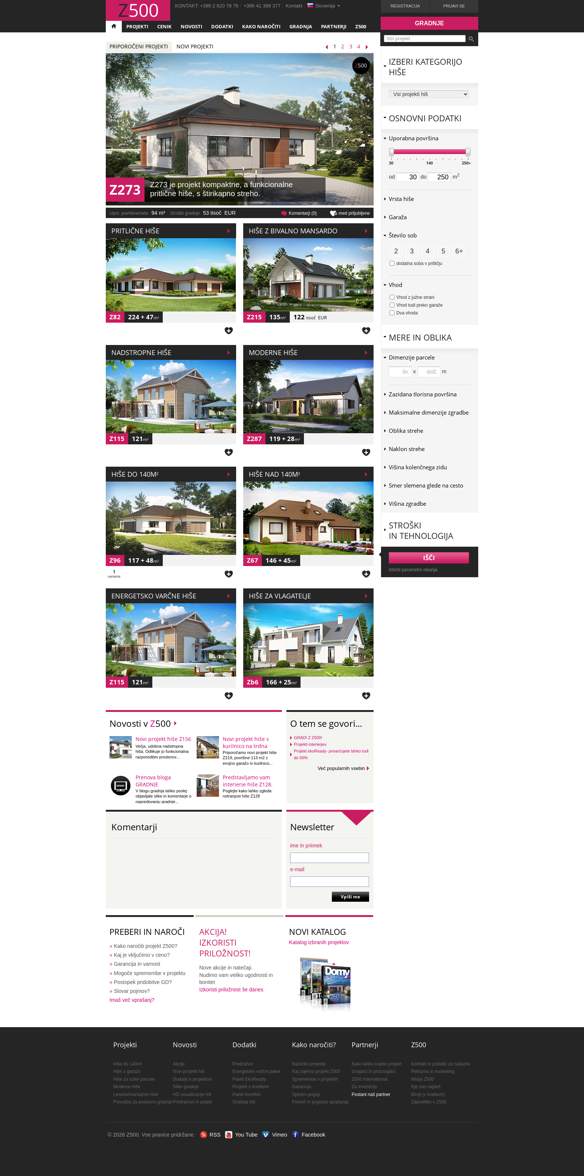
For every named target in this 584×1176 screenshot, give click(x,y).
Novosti (191, 26)
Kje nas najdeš (426, 1086)
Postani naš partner (371, 1094)
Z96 (115, 560)
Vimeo (279, 1135)
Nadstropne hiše (141, 352)
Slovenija (325, 6)
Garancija (301, 1086)
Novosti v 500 (140, 723)
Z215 (254, 317)
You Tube (246, 1135)
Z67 (252, 560)
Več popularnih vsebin (341, 768)
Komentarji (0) (303, 213)
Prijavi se (453, 6)
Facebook (313, 1135)
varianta (114, 574)
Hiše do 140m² (134, 474)
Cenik (164, 26)
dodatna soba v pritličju (416, 263)
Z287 (254, 438)
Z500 (360, 26)
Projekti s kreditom (250, 1086)
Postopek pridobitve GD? (143, 982)
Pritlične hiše (135, 230)
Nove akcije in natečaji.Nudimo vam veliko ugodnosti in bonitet (236, 975)
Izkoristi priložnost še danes (231, 990)
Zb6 (252, 682)
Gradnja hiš (243, 1102)
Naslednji (369, 47)
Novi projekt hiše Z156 (163, 738)
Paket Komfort (246, 1094)
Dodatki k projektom (192, 1079)
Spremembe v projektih (315, 1079)
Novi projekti (195, 46)
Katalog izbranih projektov (319, 942)
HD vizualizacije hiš (192, 1094)
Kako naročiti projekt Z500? (145, 946)
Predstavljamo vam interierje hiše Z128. (248, 781)
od (404, 177)
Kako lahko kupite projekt (377, 1064)
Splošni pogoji (306, 1094)
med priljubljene (354, 213)
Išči (471, 39)
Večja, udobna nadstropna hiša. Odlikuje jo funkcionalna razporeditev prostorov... (162, 751)
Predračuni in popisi (192, 1102)
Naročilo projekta (309, 1064)
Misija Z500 (422, 1079)
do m (439, 177)
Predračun (242, 1064)
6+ (459, 251)
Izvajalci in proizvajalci (374, 1071)
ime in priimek (306, 846)
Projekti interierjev (310, 744)
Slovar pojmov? (132, 991)
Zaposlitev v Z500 (429, 1102)
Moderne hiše (273, 352)
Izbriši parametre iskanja (413, 569)
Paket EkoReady (249, 1079)
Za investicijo (364, 1086)
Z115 (117, 438)
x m (429, 371)
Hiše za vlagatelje (280, 595)
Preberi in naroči (147, 931)
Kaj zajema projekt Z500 (316, 1071)
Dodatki (222, 26)
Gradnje (429, 23)
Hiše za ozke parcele (134, 1079)
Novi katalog (317, 931)
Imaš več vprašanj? (132, 1000)
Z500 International (370, 1079)
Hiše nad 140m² (274, 474)
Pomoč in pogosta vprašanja (320, 1102)
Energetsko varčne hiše (153, 595)
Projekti (137, 26)
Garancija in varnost (137, 964)
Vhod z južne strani (412, 297)
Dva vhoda (404, 313)
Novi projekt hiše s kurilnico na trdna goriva (246, 746)
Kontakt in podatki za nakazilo (440, 1064)
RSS (215, 1135)
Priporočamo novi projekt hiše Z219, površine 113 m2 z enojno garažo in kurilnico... (250, 758)
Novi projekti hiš (188, 1071)
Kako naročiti (261, 26)
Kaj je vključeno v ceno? (142, 955)
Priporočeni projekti (139, 46)
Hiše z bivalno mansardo (293, 230)
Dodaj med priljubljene (228, 330)
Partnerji (333, 26)
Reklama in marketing (432, 1071)
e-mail (297, 869)
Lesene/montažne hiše (135, 1094)
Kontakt (294, 6)
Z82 (115, 317)
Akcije (179, 1064)
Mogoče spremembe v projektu (149, 973)
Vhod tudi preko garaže (416, 305)
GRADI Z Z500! (308, 737)
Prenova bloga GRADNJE (153, 781)
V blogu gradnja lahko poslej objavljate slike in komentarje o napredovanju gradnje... (163, 796)
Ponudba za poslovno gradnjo (142, 1102)
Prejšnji (328, 47)
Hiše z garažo (126, 1071)
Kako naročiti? (314, 1044)
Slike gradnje (186, 1086)
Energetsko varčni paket (256, 1071)
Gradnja (300, 26)
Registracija (405, 6)
